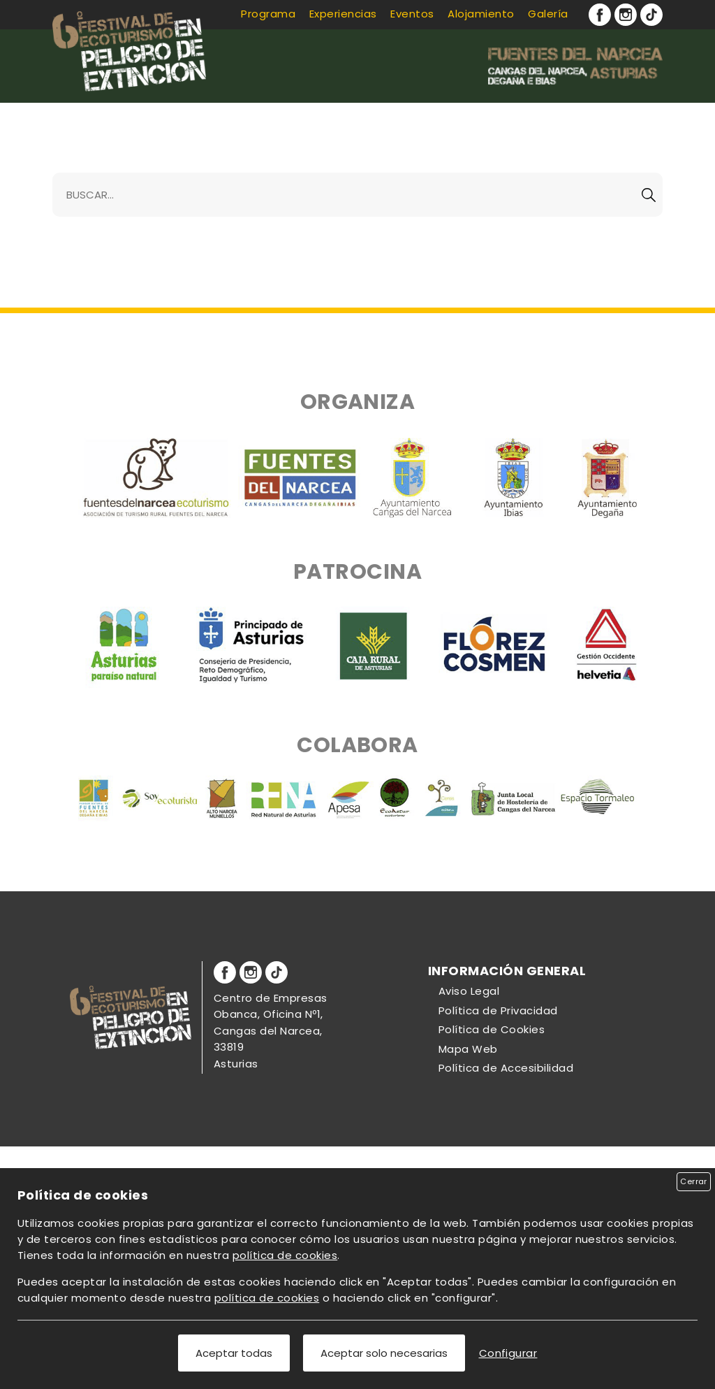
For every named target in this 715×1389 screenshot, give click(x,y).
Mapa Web (468, 1049)
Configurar (508, 1353)
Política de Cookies (491, 1029)
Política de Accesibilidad (505, 1067)
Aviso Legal (468, 991)
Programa (268, 13)
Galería (548, 13)
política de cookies (285, 1255)
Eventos (412, 13)
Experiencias (343, 13)
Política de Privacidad (498, 1010)
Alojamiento (481, 13)
